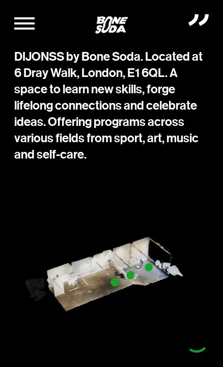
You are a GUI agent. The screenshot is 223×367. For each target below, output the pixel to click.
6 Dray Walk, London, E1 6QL (89, 73)
